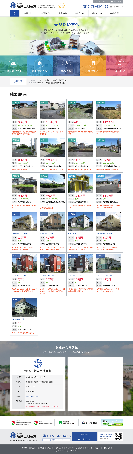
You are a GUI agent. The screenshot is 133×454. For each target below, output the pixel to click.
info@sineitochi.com (32, 396)
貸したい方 (69, 448)
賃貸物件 (50, 448)
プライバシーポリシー (101, 1)
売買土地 (32, 448)
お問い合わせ (116, 1)
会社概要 (84, 434)
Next (121, 36)
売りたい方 (59, 448)
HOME (24, 448)
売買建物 (41, 448)
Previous (12, 36)
